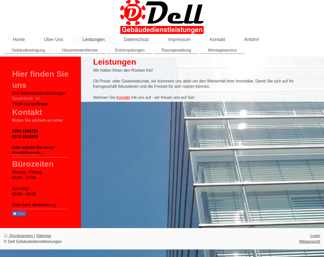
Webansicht (309, 241)
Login (315, 236)
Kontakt (123, 97)
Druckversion (19, 236)
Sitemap (43, 236)
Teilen (19, 214)
